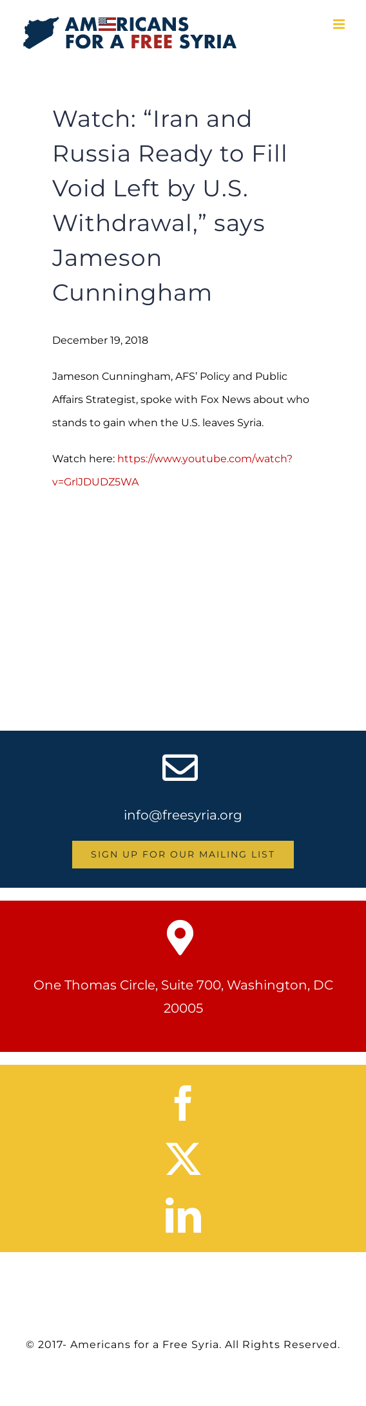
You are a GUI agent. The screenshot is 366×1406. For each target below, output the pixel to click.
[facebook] (183, 1103)
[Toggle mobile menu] (340, 24)
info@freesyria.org (183, 815)
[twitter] (183, 1159)
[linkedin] (183, 1215)
